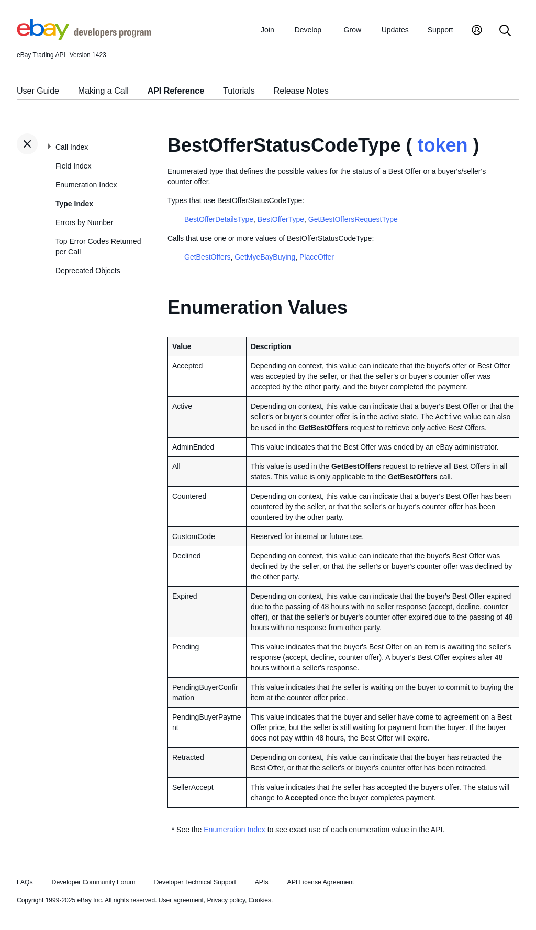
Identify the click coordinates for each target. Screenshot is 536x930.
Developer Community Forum (94, 882)
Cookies (260, 900)
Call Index (71, 147)
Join (267, 30)
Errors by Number (84, 222)
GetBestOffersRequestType (353, 219)
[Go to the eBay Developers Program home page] (84, 37)
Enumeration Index (86, 185)
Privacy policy (226, 900)
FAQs (25, 882)
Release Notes (301, 90)
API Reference (176, 90)
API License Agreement (320, 882)
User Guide (38, 90)
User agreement (181, 900)
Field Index (73, 166)
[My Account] (477, 31)
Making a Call (103, 90)
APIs (262, 882)
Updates (395, 30)
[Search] (505, 31)
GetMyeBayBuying (264, 257)
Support (440, 30)
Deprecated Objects (87, 270)
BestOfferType (281, 219)
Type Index (74, 203)
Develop (308, 30)
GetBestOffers (207, 257)
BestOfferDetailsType (218, 219)
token (442, 145)
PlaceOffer (316, 257)
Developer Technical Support (195, 882)
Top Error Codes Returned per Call (98, 246)
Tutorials (239, 90)
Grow (352, 30)
